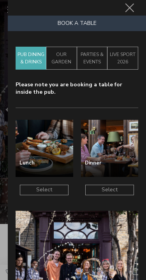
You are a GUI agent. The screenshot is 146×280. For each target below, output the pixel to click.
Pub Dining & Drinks (31, 58)
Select (44, 189)
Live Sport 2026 (122, 58)
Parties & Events (92, 58)
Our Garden (61, 58)
